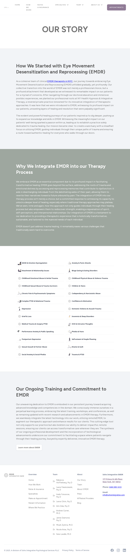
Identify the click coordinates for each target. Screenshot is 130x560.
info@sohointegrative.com (114, 495)
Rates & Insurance (43, 6)
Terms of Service (82, 550)
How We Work (28, 7)
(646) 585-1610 (115, 487)
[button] (62, 5)
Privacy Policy (67, 550)
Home (17, 5)
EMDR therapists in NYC (60, 81)
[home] (6, 7)
